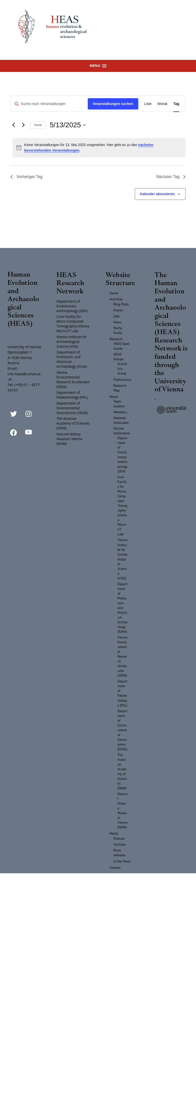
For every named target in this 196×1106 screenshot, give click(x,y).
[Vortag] (13, 125)
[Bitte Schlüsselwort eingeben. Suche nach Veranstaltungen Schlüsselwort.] (49, 104)
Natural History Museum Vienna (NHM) (69, 439)
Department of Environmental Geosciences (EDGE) (72, 408)
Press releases (120, 852)
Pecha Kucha (118, 330)
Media (114, 833)
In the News (122, 861)
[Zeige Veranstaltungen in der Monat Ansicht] (162, 104)
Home (114, 293)
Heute (38, 125)
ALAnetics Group (122, 368)
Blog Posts (121, 304)
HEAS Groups (119, 356)
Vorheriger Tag (26, 177)
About (114, 396)
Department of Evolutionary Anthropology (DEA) (72, 306)
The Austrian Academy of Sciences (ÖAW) (73, 423)
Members (120, 412)
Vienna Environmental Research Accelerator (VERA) (73, 379)
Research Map (120, 388)
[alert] (99, 147)
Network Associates (121, 420)
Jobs (117, 316)
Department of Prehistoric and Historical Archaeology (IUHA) (71, 359)
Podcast (119, 838)
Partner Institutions (122, 430)
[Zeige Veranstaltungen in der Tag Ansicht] (176, 104)
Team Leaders (119, 403)
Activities (116, 299)
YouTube (120, 844)
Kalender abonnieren (157, 194)
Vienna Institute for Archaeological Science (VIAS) (71, 341)
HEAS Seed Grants (121, 346)
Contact (115, 867)
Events (118, 310)
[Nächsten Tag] (23, 125)
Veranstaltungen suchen (113, 104)
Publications (122, 379)
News (118, 322)
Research (116, 339)
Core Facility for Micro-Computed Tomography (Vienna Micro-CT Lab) (72, 323)
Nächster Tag (171, 177)
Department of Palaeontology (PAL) (72, 395)
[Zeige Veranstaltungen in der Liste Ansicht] (148, 104)
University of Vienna (170, 384)
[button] (98, 66)
